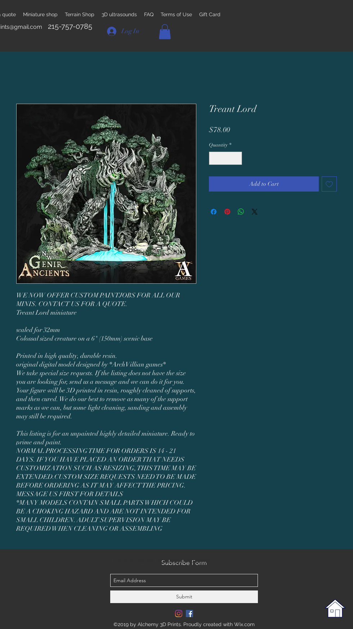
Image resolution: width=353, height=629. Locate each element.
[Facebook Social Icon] (189, 613)
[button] (164, 31)
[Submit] (184, 596)
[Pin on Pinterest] (227, 211)
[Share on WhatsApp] (241, 211)
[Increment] (236, 158)
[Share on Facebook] (213, 211)
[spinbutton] (225, 158)
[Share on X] (254, 211)
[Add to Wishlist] (329, 184)
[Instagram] (178, 613)
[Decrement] (214, 158)
